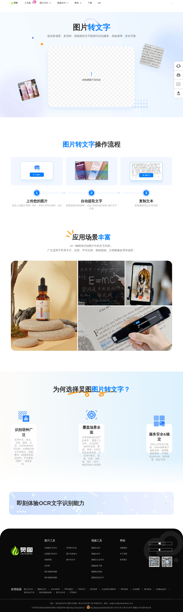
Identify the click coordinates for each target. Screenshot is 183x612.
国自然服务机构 (45, 592)
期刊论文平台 (29, 592)
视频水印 (68, 6)
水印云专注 (118, 608)
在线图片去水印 (50, 548)
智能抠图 (48, 560)
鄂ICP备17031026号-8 (75, 608)
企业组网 (136, 589)
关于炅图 (123, 554)
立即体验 (151, 503)
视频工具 (96, 540)
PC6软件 (73, 592)
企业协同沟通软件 (109, 589)
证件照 (47, 566)
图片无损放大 (71, 554)
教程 (83, 6)
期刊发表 (124, 589)
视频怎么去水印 (97, 560)
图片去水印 (28, 589)
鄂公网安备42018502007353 (100, 608)
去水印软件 (55, 589)
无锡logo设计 (161, 589)
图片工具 (49, 540)
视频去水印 (95, 548)
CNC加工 (82, 589)
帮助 (122, 540)
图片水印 (50, 6)
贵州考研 (93, 589)
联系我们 (123, 560)
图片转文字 (70, 560)
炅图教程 (123, 548)
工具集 (36, 4)
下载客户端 (164, 6)
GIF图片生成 (71, 548)
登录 (150, 6)
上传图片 (91, 74)
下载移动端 (160, 555)
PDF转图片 (69, 589)
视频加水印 (95, 554)
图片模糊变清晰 (50, 572)
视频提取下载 (96, 566)
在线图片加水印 (50, 554)
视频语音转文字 (97, 578)
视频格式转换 (96, 572)
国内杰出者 (146, 608)
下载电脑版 (161, 545)
